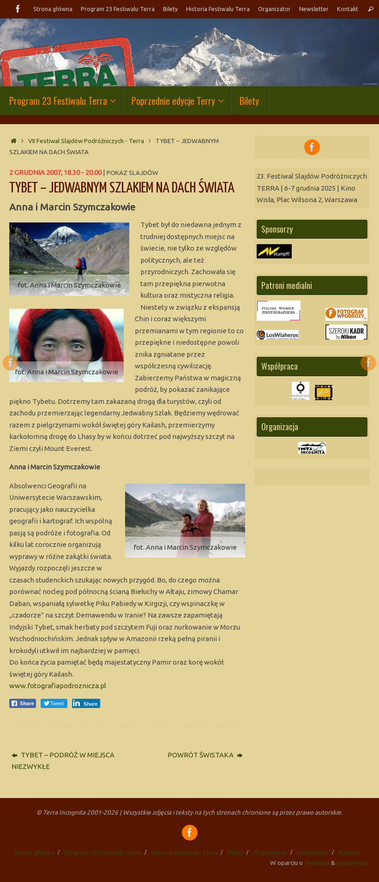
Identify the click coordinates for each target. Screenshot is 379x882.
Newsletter (314, 9)
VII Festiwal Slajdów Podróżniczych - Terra (86, 140)
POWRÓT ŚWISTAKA (205, 755)
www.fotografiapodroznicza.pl (57, 686)
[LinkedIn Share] (86, 703)
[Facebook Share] (22, 703)
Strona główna (52, 9)
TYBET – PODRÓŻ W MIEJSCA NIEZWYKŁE (63, 761)
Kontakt (347, 9)
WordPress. (353, 862)
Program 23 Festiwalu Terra (117, 9)
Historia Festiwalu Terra (218, 9)
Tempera (317, 862)
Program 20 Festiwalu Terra (102, 852)
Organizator (274, 9)
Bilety (169, 9)
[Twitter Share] (54, 703)
